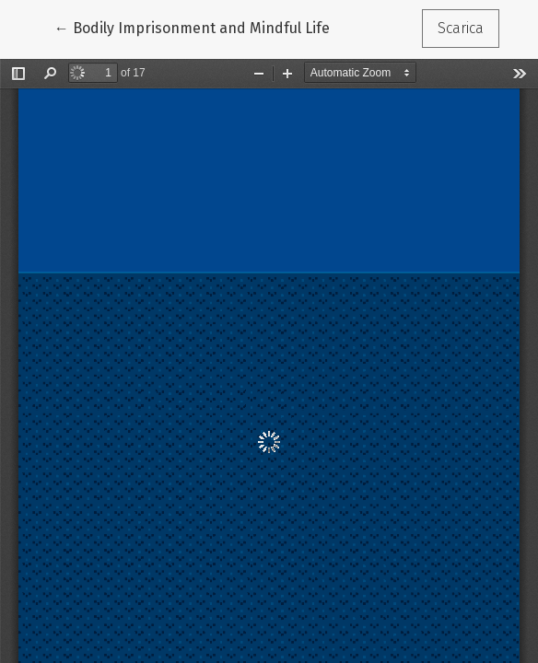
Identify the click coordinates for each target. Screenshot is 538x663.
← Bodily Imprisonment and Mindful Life (192, 27)
